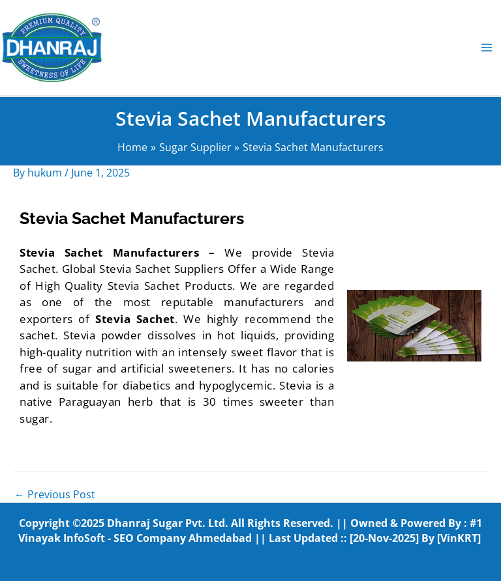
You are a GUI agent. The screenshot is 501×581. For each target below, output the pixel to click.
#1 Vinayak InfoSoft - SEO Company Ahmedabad (250, 530)
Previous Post (54, 495)
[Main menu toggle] (487, 47)
